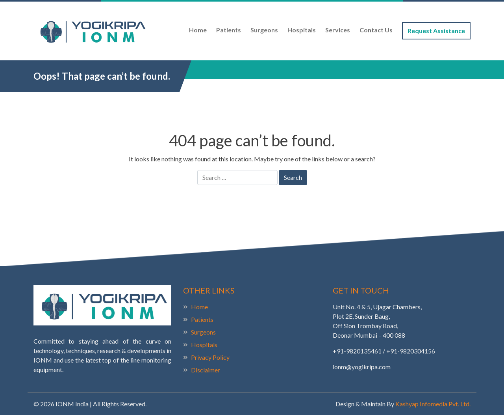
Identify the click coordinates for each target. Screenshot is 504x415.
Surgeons (264, 30)
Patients (228, 30)
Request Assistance (436, 30)
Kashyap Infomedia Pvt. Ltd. (433, 404)
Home (198, 30)
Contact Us (376, 30)
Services (337, 30)
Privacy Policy (210, 357)
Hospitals (301, 30)
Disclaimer (205, 370)
